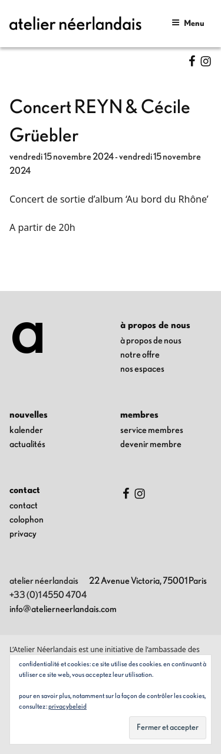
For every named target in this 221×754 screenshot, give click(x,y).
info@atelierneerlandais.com (63, 609)
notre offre (140, 354)
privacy (23, 533)
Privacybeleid (67, 706)
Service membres (151, 430)
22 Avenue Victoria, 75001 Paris (148, 581)
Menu (187, 22)
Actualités (27, 444)
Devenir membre (151, 444)
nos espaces (142, 368)
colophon (26, 519)
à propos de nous (151, 340)
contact (23, 505)
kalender (26, 430)
